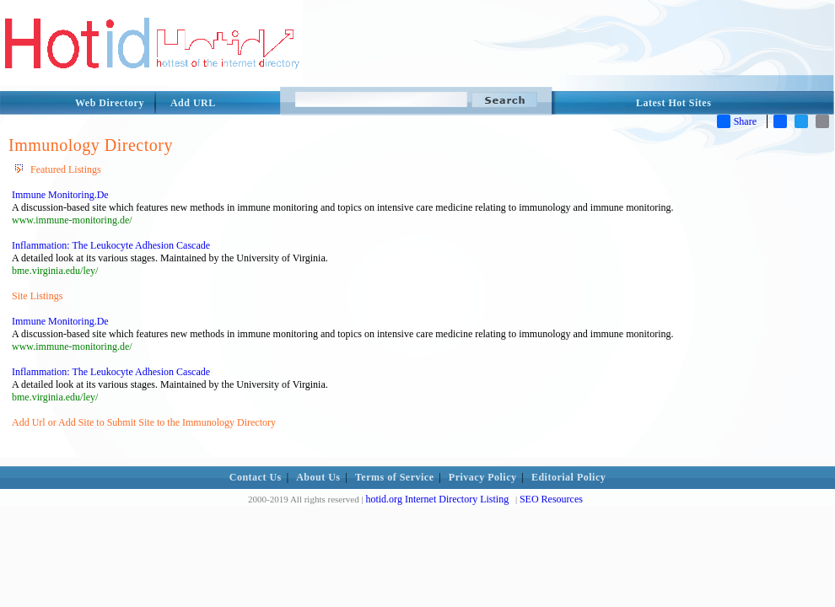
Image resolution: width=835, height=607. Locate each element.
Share (737, 121)
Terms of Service (394, 477)
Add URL (193, 103)
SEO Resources (551, 499)
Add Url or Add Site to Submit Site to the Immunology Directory (144, 422)
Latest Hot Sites (673, 103)
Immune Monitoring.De (60, 195)
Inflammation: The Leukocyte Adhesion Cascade (111, 245)
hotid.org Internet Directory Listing (437, 499)
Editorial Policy (568, 477)
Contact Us (255, 477)
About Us (318, 477)
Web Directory (109, 103)
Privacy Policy (483, 477)
